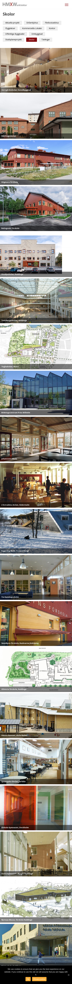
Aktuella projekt (12, 22)
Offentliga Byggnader (15, 34)
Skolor (31, 39)
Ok (28, 979)
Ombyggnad (37, 34)
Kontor (52, 28)
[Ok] (68, 974)
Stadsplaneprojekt (13, 39)
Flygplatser (10, 28)
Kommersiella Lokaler (32, 28)
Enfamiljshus (32, 22)
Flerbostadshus (52, 22)
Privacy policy (39, 979)
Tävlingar (45, 39)
